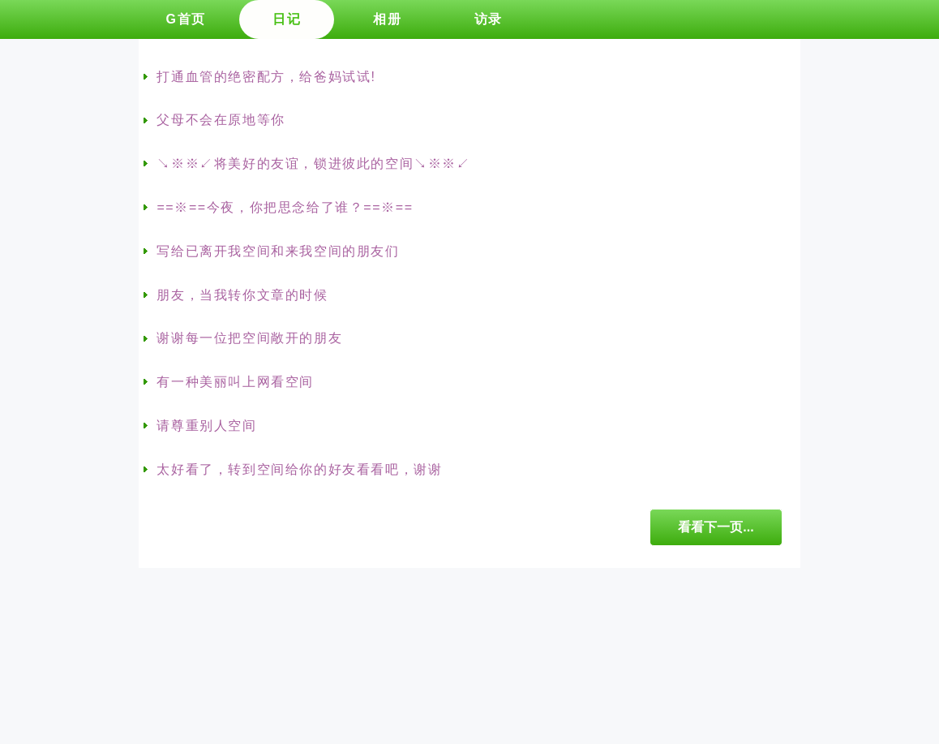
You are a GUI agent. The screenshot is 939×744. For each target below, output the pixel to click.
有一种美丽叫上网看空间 (235, 382)
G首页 (185, 19)
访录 (488, 19)
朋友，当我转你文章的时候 (242, 295)
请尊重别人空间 (206, 425)
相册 (387, 19)
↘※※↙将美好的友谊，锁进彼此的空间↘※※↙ (313, 163)
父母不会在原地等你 (220, 120)
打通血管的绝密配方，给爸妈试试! (265, 77)
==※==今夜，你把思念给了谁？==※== (284, 207)
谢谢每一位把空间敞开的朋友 (249, 338)
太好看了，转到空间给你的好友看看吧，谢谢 (299, 469)
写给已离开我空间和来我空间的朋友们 (277, 251)
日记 (286, 19)
